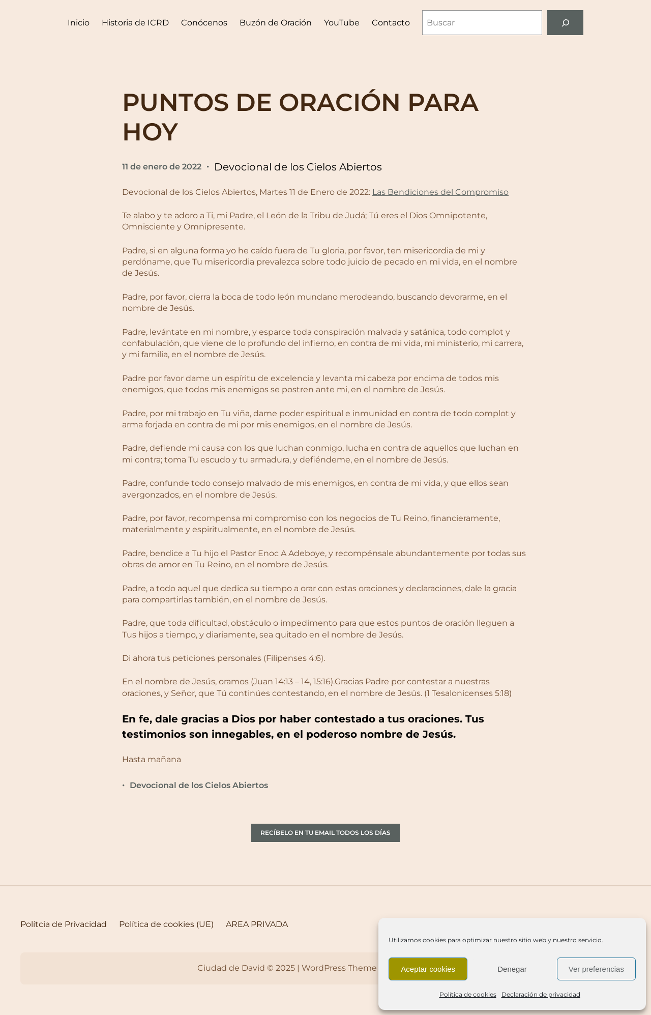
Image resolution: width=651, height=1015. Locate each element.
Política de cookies (467, 994)
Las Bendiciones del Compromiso (440, 192)
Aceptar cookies (428, 969)
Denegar (512, 969)
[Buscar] (565, 22)
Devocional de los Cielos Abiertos (298, 167)
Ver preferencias (596, 969)
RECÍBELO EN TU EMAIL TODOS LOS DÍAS (325, 832)
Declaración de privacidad (540, 994)
